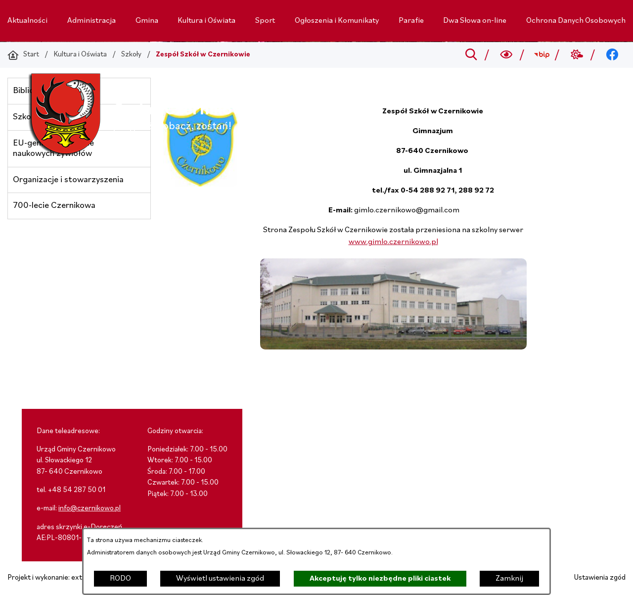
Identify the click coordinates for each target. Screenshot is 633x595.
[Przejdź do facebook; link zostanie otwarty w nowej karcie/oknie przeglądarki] (612, 55)
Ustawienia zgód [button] (600, 578)
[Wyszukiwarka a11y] (507, 55)
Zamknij (509, 579)
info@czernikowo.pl (89, 508)
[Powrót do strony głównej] (23, 55)
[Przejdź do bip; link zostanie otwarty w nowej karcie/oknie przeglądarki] (542, 55)
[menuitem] (27, 21)
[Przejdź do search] (471, 55)
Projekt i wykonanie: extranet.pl (56, 578)
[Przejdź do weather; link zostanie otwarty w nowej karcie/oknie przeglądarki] (577, 55)
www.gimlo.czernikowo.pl (393, 242)
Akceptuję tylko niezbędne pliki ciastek (380, 579)
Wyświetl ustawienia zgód (220, 579)
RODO (120, 579)
